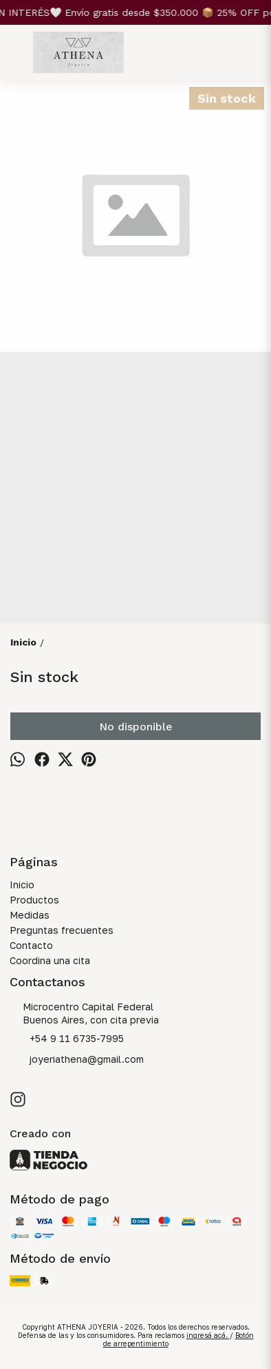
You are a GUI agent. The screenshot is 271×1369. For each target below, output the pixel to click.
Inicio (22, 884)
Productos (34, 900)
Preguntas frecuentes (61, 930)
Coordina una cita (50, 960)
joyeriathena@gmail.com (77, 1060)
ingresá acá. (208, 1335)
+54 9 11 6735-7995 (67, 1039)
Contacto (31, 945)
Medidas (30, 915)
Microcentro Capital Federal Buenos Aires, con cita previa (84, 1013)
